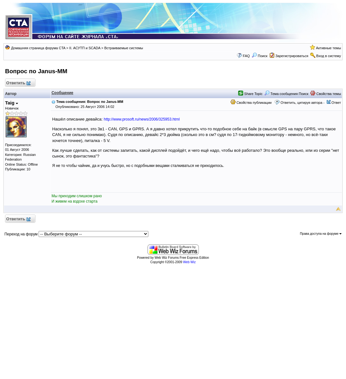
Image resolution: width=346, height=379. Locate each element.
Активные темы (328, 48)
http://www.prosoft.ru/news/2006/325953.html (142, 119)
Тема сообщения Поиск (286, 94)
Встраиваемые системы (123, 48)
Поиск (260, 56)
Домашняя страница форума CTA (38, 48)
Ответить (18, 83)
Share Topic (250, 94)
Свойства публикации (251, 102)
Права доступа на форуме (321, 233)
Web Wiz (189, 262)
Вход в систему (328, 56)
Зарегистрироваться (291, 56)
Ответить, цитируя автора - (302, 102)
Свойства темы (325, 94)
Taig (11, 102)
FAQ (246, 56)
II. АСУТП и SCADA (84, 48)
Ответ (336, 102)
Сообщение (62, 93)
